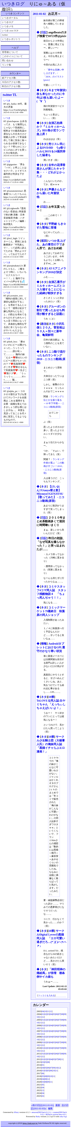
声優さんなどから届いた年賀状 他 (51, 193)
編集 (50, 1108)
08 (62, 1014)
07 (59, 1014)
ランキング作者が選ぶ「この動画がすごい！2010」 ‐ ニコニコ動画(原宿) (53, 466)
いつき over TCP (10, 30)
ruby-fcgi (63, 1116)
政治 (44, 323)
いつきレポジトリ (11, 39)
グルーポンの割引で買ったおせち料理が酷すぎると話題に (51, 310)
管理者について (10, 52)
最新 (57, 1105)
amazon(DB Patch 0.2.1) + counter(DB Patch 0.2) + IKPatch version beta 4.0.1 (49, 1113)
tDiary (16, 1112)
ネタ (44, 90)
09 (65, 1014)
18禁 (51, 696)
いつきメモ (7, 26)
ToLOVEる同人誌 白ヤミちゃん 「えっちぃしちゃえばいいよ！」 (51, 704)
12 (51, 1011)
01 (43, 1014)
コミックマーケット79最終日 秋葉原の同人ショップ (51, 611)
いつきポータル (10, 18)
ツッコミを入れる (46, 995)
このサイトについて (12, 56)
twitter (5, 34)
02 (45, 1014)
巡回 (44, 240)
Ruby (38, 1116)
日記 (44, 32)
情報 (44, 643)
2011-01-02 (39, 13)
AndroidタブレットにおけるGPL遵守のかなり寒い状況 (51, 647)
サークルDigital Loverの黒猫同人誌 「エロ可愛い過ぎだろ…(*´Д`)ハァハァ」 (51, 938)
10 (45, 1011)
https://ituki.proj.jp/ (30, 1123)
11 (48, 1011)
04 (43, 1011)
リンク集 (6, 64)
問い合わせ (7, 60)
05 (54, 1014)
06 (56, 1014)
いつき (7, 100)
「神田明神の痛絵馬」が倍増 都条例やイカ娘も (51, 973)
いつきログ (13, 3)
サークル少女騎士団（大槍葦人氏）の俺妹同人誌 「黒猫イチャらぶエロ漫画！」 (51, 744)
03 (48, 1014)
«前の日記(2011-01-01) (42, 1105)
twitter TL (10, 95)
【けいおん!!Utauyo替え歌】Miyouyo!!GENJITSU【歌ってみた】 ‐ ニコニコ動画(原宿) (50, 493)
